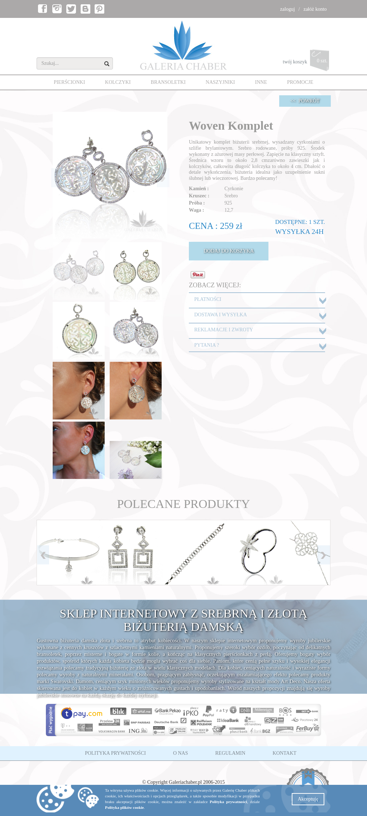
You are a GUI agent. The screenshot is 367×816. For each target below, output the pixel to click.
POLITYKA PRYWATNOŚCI (115, 753)
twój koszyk (306, 62)
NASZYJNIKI (220, 82)
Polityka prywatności (228, 802)
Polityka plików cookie (124, 807)
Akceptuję (308, 799)
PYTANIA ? (206, 345)
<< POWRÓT (305, 101)
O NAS (180, 753)
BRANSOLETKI (168, 82)
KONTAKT (285, 753)
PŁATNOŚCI (207, 299)
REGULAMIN (230, 753)
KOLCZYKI (118, 82)
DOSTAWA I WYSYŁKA (220, 314)
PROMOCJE (300, 82)
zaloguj (287, 9)
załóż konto (315, 9)
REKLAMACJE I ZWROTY (223, 329)
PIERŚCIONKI (69, 82)
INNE (261, 82)
